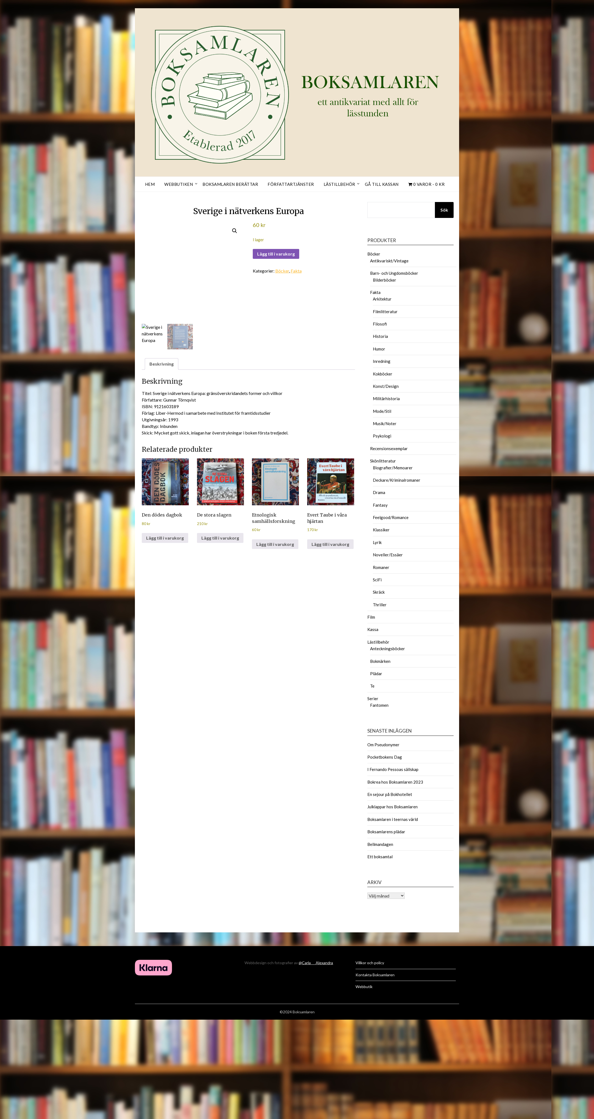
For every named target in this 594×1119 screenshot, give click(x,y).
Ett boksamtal (380, 856)
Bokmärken (380, 661)
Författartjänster (291, 184)
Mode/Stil (382, 411)
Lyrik (377, 542)
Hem (150, 184)
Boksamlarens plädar (386, 831)
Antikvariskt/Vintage (389, 260)
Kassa (372, 629)
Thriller (380, 604)
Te (372, 685)
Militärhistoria (386, 398)
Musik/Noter (384, 423)
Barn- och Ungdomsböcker (394, 273)
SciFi (377, 579)
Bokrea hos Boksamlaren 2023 (395, 781)
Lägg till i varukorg (276, 253)
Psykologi (382, 435)
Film (371, 617)
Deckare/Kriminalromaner (396, 480)
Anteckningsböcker (387, 648)
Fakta (296, 270)
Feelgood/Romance (391, 517)
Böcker (282, 270)
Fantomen (379, 705)
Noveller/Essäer (388, 554)
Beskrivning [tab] (161, 363)
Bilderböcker (384, 279)
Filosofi (380, 323)
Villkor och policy (370, 962)
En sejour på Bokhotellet (389, 794)
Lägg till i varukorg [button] (165, 537)
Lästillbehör (339, 184)
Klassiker (381, 529)
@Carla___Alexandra (316, 962)
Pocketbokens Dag (384, 757)
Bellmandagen (380, 844)
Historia (380, 336)
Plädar (376, 673)
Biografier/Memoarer (393, 467)
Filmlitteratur (385, 311)
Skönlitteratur (383, 460)
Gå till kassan (382, 184)
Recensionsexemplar (389, 448)
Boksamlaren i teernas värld (392, 819)
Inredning (381, 361)
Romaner (381, 567)
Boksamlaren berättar (230, 184)
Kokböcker (382, 373)
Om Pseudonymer (383, 744)
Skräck (379, 592)
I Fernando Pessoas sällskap (392, 769)
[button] (235, 231)
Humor (379, 348)
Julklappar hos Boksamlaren (392, 806)
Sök (444, 209)
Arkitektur (382, 298)
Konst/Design (386, 386)
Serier (372, 698)
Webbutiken (178, 184)
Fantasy (380, 505)
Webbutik (364, 986)
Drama (379, 492)
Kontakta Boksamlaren (375, 974)
